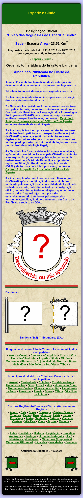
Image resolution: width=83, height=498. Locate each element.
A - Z (69, 436)
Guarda (46, 415)
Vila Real (29, 421)
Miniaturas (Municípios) (24, 439)
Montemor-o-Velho (20, 388)
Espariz (36, 59)
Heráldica (25, 433)
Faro (36, 415)
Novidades (56, 442)
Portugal (30, 436)
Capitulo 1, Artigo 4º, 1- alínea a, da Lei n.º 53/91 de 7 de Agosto (39, 120)
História (39, 433)
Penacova (25, 391)
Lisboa (67, 415)
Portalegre (16, 418)
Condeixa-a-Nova (63, 382)
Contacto (71, 442)
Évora (27, 415)
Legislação (53, 433)
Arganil (13, 382)
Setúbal (55, 418)
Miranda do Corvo (65, 385)
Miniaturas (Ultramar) (19, 442)
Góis (31, 385)
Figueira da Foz (15, 385)
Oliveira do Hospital (46, 388)
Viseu (41, 421)
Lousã (40, 385)
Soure (48, 391)
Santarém (41, 418)
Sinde (47, 59)
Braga (32, 412)
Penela (38, 391)
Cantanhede (28, 382)
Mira (49, 385)
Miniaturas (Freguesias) (57, 439)
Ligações (41, 442)
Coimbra (44, 382)
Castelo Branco (63, 412)
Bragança (45, 412)
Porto (29, 418)
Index (13, 433)
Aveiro (14, 412)
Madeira (64, 421)
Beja (23, 412)
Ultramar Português (51, 436)
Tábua (59, 391)
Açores (52, 421)
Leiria (56, 415)
